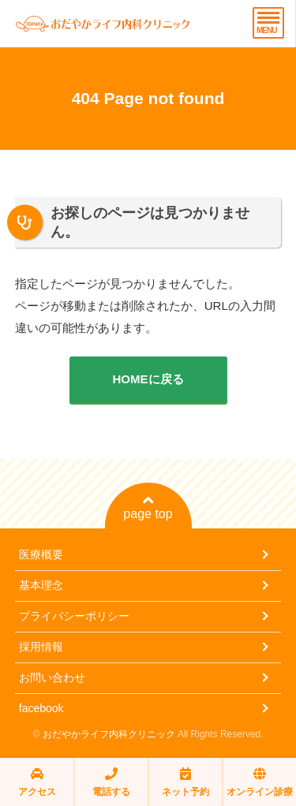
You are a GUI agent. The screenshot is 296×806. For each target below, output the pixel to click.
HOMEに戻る (148, 379)
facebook (41, 708)
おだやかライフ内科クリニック (109, 734)
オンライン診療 (260, 782)
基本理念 (41, 585)
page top (147, 507)
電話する (111, 782)
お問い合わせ (52, 677)
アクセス (37, 782)
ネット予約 (185, 782)
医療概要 (41, 554)
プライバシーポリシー (74, 616)
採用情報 (41, 646)
